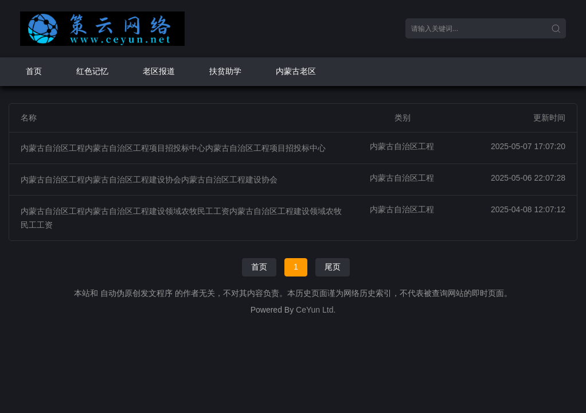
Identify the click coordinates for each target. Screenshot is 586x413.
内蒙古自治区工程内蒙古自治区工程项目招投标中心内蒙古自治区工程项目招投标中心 (173, 148)
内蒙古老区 (296, 71)
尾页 (333, 266)
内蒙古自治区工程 (402, 146)
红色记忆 (92, 71)
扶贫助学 (225, 71)
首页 (34, 71)
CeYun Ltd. (315, 309)
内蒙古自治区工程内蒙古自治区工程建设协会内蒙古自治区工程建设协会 (149, 179)
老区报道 (159, 71)
